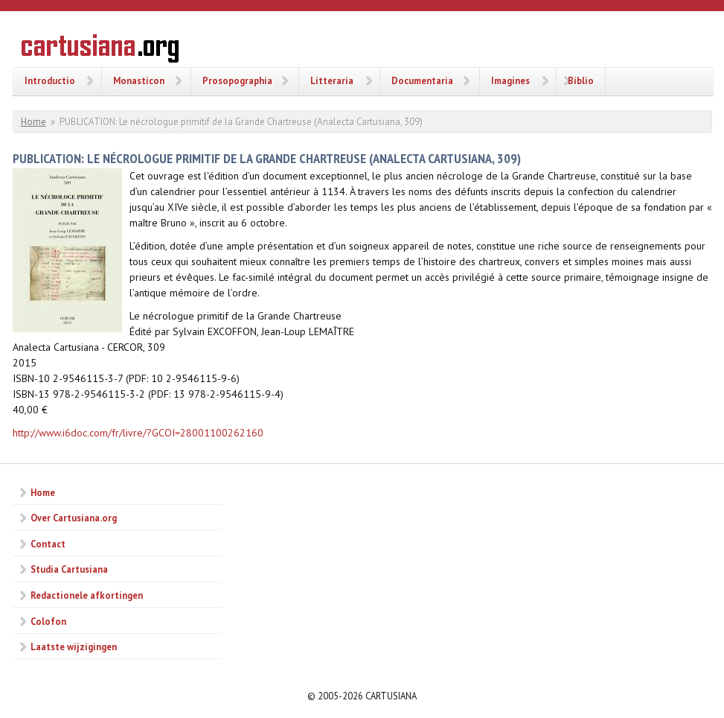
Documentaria (422, 80)
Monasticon (138, 80)
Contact (48, 544)
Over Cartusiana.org (74, 518)
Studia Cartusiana (69, 569)
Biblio (581, 80)
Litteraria (331, 80)
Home (33, 121)
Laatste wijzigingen (74, 646)
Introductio (50, 80)
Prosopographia (237, 80)
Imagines (510, 80)
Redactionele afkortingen (87, 595)
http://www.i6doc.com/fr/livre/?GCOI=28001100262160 (138, 432)
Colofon (48, 621)
